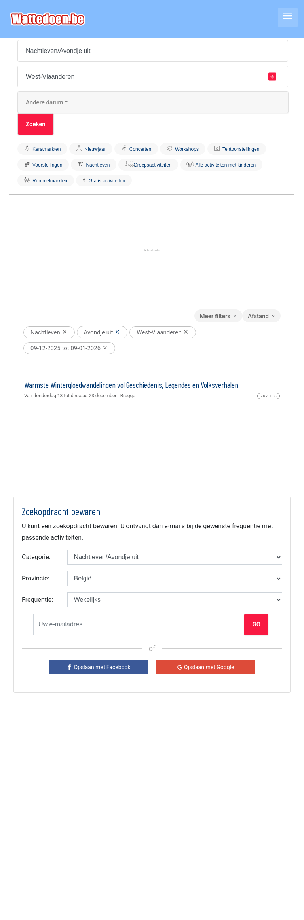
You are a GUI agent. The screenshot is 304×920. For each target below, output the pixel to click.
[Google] (205, 667)
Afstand (258, 316)
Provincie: (35, 578)
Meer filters (215, 316)
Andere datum (44, 102)
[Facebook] (98, 667)
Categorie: (36, 557)
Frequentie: (37, 599)
